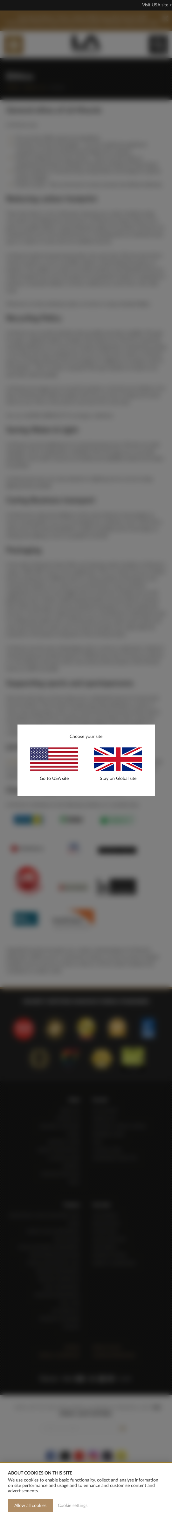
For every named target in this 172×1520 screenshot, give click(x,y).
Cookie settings (72, 1505)
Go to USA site (54, 778)
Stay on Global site (118, 778)
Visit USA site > (157, 5)
